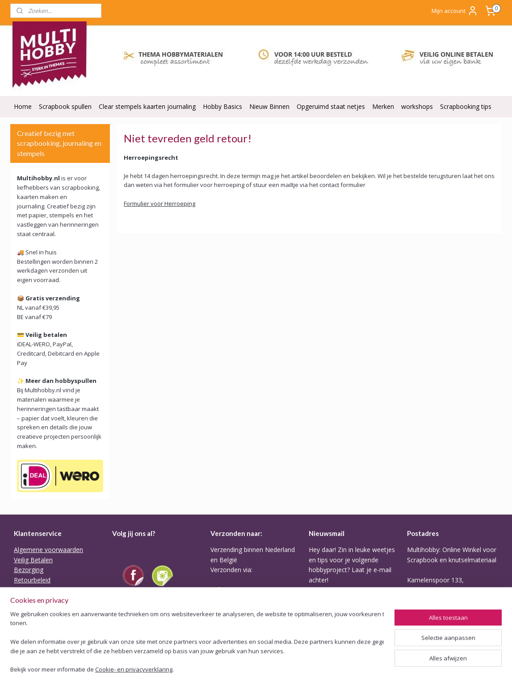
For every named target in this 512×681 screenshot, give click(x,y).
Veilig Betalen (33, 560)
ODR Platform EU (39, 619)
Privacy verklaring (39, 610)
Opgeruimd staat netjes (331, 106)
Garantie (26, 589)
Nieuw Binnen (269, 106)
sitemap (263, 664)
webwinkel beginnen (316, 664)
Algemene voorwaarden (48, 549)
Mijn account (455, 10)
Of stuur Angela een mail (442, 630)
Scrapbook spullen (65, 106)
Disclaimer (29, 630)
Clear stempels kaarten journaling (147, 106)
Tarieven (222, 624)
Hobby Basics (222, 106)
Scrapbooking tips (465, 106)
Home (23, 106)
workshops (417, 106)
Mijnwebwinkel (394, 664)
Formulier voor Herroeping (159, 203)
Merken (383, 106)
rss (281, 664)
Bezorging (28, 569)
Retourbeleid (32, 580)
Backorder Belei (37, 599)
